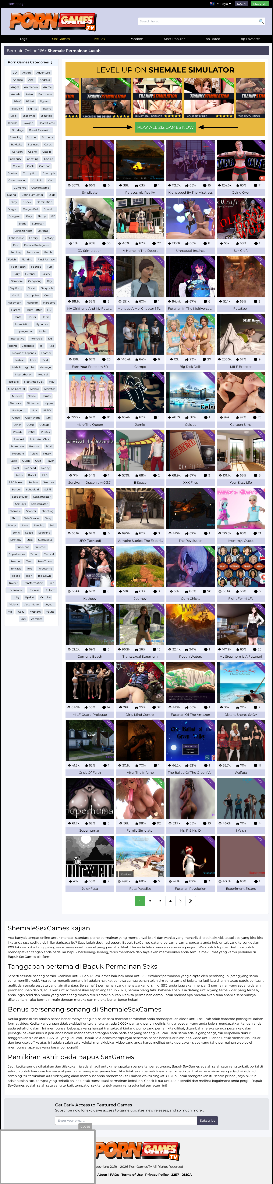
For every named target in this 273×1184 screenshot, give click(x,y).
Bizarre (46, 108)
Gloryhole (47, 288)
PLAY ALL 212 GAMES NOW (165, 127)
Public (34, 453)
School (16, 489)
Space (29, 532)
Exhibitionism (23, 230)
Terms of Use (132, 1175)
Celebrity (15, 158)
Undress (34, 590)
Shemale (15, 511)
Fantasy (48, 238)
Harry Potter (34, 309)
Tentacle (16, 568)
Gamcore (17, 281)
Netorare (15, 403)
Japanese (28, 345)
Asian (29, 94)
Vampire (45, 597)
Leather (46, 353)
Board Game (47, 123)
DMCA (186, 1175)
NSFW (47, 410)
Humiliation (22, 324)
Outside (44, 424)
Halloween (14, 302)
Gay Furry (16, 288)
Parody (17, 432)
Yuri (23, 618)
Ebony (42, 216)
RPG (44, 475)
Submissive (45, 539)
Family (33, 238)
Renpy (45, 467)
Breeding (15, 137)
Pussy (47, 453)
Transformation (33, 582)
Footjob (36, 266)
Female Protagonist (37, 245)
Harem (15, 309)
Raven (50, 460)
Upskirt (29, 597)
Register (259, 3)
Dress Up (49, 209)
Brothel (31, 137)
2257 (175, 1175)
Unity (16, 597)
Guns (47, 295)
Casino (32, 151)
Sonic (16, 532)
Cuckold (37, 180)
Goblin (16, 295)
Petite (31, 432)
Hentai (18, 317)
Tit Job (16, 575)
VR (10, 611)
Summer (40, 547)
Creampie (49, 173)
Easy (29, 216)
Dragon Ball (30, 209)
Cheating (33, 158)
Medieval (13, 381)
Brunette (47, 137)
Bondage (18, 130)
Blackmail (29, 115)
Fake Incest (16, 238)
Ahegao (18, 79)
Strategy (15, 539)
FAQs (114, 1175)
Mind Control (16, 388)
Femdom (33, 252)
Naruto (46, 396)
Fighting (26, 259)
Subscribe (207, 1120)
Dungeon (14, 216)
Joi (41, 345)
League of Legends (24, 353)
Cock (30, 166)
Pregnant (18, 453)
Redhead (30, 467)
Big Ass (44, 101)
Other (17, 424)
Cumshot (20, 187)
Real (16, 467)
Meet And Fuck (33, 381)
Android (45, 79)
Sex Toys (20, 503)
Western (35, 611)
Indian (43, 331)
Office (16, 417)
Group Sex (32, 295)
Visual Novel (31, 604)
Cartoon (17, 151)
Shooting (47, 511)
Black (13, 115)
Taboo (35, 554)
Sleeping (38, 525)
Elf (52, 216)
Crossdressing (17, 180)
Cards (48, 144)
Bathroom (45, 94)
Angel (15, 87)
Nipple (49, 403)
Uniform (50, 590)
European (38, 223)
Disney (26, 202)
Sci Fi (47, 489)
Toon (29, 575)
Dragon (12, 209)
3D (15, 72)
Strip (30, 539)
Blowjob (28, 123)
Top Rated (212, 39)
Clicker (17, 166)
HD (49, 309)
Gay (49, 281)
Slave (24, 525)
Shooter (31, 511)
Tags (23, 39)
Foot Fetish (18, 266)
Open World (32, 417)
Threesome (45, 568)
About (102, 1175)
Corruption (30, 173)
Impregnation (24, 331)
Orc (48, 417)
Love (33, 360)
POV (49, 446)
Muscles (17, 396)
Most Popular (174, 39)
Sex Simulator (42, 496)
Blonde (12, 123)
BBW (17, 101)
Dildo (52, 194)
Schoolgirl (32, 489)
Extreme (43, 230)
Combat (44, 166)
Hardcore (49, 302)
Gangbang (35, 281)
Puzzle (12, 460)
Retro (19, 475)
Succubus (23, 547)
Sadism (33, 482)
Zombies (36, 618)
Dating (11, 194)
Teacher (16, 561)
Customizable (40, 187)
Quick (26, 460)
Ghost (31, 288)
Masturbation (23, 374)
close (85, 1126)
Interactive (17, 338)
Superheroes (17, 554)
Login (241, 3)
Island (13, 345)
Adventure (43, 72)
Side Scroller (32, 518)
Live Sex (98, 39)
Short (15, 518)
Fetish (12, 259)
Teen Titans (45, 561)
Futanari (30, 273)
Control (12, 173)
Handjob (32, 302)
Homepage (16, 4)
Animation (31, 87)
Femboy (15, 252)
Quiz (38, 460)
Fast (16, 245)
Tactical (49, 554)
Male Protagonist (23, 367)
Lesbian (20, 360)
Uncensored (15, 590)
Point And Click (39, 439)
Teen (29, 561)
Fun (49, 266)
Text (29, 568)
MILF (52, 381)
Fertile (48, 252)
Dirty (14, 202)
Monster (49, 388)
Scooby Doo (20, 496)
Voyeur (49, 604)
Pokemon (17, 446)
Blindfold (46, 115)
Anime (47, 87)
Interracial (36, 338)
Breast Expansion (40, 130)
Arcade (15, 94)
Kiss (51, 345)
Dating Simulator (32, 194)
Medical (43, 374)
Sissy (48, 518)
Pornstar (34, 446)
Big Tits (32, 108)
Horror (32, 317)
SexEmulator (39, 503)
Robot (32, 475)
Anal (31, 79)
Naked (32, 396)
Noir (34, 410)
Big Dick (16, 108)
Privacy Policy (157, 1175)
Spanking (44, 532)
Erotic (22, 223)
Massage (45, 367)
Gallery (46, 273)
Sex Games (61, 39)
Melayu (222, 4)
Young (50, 611)
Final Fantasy (46, 259)
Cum (51, 180)
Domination (44, 202)
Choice (48, 158)
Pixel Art (19, 439)
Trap (51, 582)
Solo (52, 525)
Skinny (11, 525)
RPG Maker (16, 482)
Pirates (45, 432)
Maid (45, 360)
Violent (13, 604)
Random (136, 39)
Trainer (13, 582)
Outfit (30, 424)
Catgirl (46, 151)
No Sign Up (19, 410)
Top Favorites (249, 39)
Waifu (21, 611)
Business (33, 144)
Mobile (34, 388)
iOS (50, 338)
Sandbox (48, 482)
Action (26, 72)
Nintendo (33, 403)
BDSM (30, 101)
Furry (16, 273)
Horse (45, 317)
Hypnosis (42, 324)
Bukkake (16, 144)
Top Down (44, 575)
